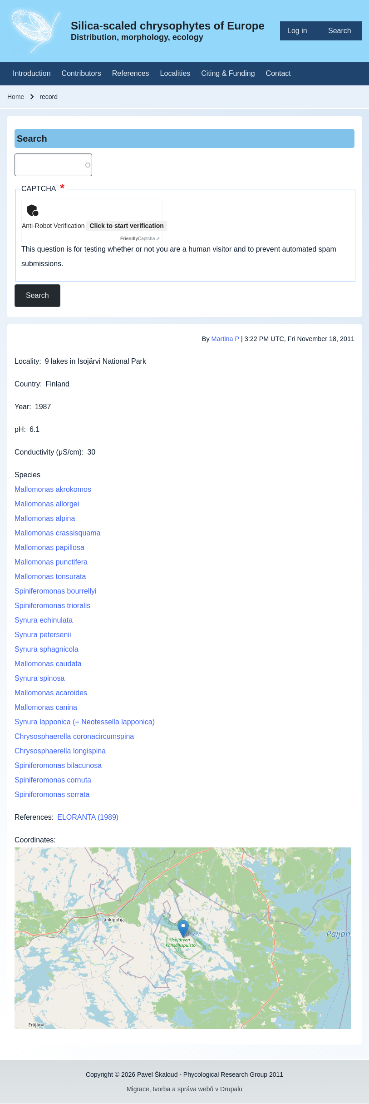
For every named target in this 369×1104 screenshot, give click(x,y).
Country (27, 384)
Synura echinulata (44, 620)
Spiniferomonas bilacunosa (58, 765)
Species (27, 475)
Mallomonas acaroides (51, 693)
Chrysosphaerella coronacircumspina (74, 736)
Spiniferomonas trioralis (52, 605)
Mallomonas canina (46, 707)
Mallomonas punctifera (51, 562)
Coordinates (34, 840)
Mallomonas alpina (45, 518)
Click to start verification (126, 225)
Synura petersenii (43, 635)
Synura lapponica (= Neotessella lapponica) (85, 722)
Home (15, 96)
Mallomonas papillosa (49, 547)
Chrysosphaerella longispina (60, 751)
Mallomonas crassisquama (57, 533)
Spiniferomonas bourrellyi (56, 591)
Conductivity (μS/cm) (48, 452)
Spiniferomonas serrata (52, 794)
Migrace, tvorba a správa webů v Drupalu (184, 1089)
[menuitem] (300, 30)
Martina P (225, 338)
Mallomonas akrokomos (53, 489)
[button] (183, 929)
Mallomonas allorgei (47, 504)
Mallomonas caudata (48, 664)
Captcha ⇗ (140, 238)
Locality (27, 361)
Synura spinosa (39, 678)
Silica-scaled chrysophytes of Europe (168, 26)
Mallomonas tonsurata (50, 576)
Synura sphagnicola (47, 649)
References (33, 817)
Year (22, 407)
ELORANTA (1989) (87, 817)
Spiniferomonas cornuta (53, 780)
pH (19, 429)
